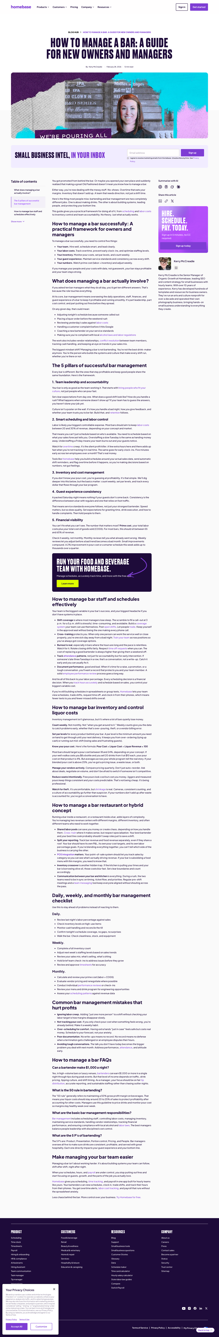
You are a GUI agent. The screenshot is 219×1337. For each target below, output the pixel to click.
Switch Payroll (117, 1287)
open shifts (110, 626)
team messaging (83, 882)
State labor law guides (121, 1279)
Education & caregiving (71, 1267)
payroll (91, 1172)
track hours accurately (85, 682)
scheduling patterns (81, 993)
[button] (43, 7)
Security (165, 1262)
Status (164, 1258)
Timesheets (16, 1246)
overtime (68, 446)
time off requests (117, 648)
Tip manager (16, 1279)
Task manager (17, 1275)
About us (165, 1237)
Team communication (21, 1271)
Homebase (68, 458)
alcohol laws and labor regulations (117, 334)
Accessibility (174, 1327)
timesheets (85, 964)
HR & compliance (19, 1258)
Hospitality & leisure (70, 1262)
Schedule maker (118, 1267)
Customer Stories (119, 1254)
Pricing (74, 6)
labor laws (124, 1125)
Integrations (17, 1283)
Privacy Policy (158, 1327)
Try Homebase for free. (128, 1197)
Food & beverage (69, 1237)
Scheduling (16, 1237)
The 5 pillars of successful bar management (26, 202)
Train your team (121, 637)
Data (113, 1262)
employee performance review (79, 673)
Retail (63, 1242)
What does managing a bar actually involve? (27, 191)
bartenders (103, 1073)
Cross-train (69, 832)
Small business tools (120, 1246)
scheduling (128, 211)
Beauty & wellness (69, 1246)
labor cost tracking (108, 1188)
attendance (125, 1047)
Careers (165, 1242)
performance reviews (89, 985)
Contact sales (167, 1250)
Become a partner (169, 1254)
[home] (21, 6)
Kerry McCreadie (95, 67)
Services (65, 1258)
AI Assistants (17, 1262)
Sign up (192, 152)
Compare (115, 1283)
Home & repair (67, 1254)
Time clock (16, 1242)
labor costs (145, 211)
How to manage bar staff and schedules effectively (28, 213)
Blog (113, 1237)
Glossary (115, 1258)
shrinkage (100, 789)
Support (115, 1242)
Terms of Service (140, 1327)
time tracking (95, 1181)
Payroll (14, 1250)
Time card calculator (120, 1271)
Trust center (166, 1267)
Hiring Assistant (18, 1267)
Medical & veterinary (70, 1250)
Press (164, 1246)
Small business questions (122, 1250)
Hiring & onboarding (20, 1254)
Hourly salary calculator (122, 1275)
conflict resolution (109, 340)
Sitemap (165, 1271)
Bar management (61, 1118)
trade (132, 626)
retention (115, 412)
